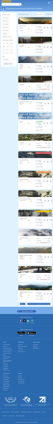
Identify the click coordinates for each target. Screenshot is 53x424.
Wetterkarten (21, 340)
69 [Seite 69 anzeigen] (40, 302)
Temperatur (20, 346)
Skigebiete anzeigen (8, 62)
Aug (7, 48)
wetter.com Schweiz (7, 350)
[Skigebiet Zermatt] (35, 121)
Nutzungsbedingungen (20, 414)
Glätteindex (20, 376)
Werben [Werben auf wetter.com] (4, 353)
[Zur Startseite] (6, 1)
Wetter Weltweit (6, 384)
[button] (12, 58)
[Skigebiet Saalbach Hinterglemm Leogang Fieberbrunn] (35, 254)
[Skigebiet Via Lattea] (35, 82)
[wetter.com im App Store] (31, 332)
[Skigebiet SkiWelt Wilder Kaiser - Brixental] (35, 291)
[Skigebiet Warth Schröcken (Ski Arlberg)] (35, 198)
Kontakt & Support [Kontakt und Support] (36, 410)
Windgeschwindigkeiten (22, 344)
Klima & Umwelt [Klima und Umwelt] (21, 381)
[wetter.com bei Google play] (21, 332)
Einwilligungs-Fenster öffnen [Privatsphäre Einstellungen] (26, 410)
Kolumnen (5, 344)
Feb (7, 41)
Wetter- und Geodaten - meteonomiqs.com (7, 359)
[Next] (45, 302)
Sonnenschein (20, 348)
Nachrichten (5, 374)
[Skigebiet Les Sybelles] (35, 140)
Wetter (4, 340)
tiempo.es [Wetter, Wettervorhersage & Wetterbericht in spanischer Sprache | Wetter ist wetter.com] (5, 361)
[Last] (48, 302)
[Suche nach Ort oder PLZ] (23, 1)
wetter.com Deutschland (7, 348)
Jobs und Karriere (6, 410)
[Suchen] (31, 1)
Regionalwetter (6, 381)
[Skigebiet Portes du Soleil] (35, 25)
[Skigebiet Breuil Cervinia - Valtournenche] (35, 101)
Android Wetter (36, 346)
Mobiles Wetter (36, 340)
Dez (11, 51)
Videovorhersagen (6, 343)
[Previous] (24, 302)
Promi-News (5, 388)
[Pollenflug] (49, 2)
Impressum (43, 410)
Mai (8, 45)
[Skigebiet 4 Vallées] (35, 64)
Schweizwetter (6, 377)
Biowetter (20, 374)
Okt (4, 51)
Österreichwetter (6, 379)
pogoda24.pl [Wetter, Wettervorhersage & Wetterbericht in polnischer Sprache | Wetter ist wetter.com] (5, 366)
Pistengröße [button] (48, 12)
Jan (4, 41)
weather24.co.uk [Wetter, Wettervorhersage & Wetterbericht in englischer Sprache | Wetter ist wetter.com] (6, 368)
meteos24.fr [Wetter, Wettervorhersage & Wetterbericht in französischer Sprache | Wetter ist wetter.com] (5, 363)
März (11, 41)
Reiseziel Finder (21, 377)
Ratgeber (20, 371)
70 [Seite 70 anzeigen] (43, 302)
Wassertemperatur (21, 350)
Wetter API (5, 357)
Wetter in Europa (6, 383)
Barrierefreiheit (12, 414)
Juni (11, 45)
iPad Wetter (35, 344)
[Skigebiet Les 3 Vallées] (35, 44)
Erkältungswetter (21, 379)
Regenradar (20, 343)
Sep (11, 48)
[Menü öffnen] (51, 1)
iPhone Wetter (35, 343)
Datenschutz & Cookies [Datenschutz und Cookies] (15, 410)
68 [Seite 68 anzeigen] (38, 302)
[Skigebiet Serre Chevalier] (35, 273)
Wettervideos (6, 371)
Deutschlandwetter (6, 376)
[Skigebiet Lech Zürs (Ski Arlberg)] (35, 178)
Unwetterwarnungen (7, 346)
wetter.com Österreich (7, 351)
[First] (21, 302)
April (4, 45)
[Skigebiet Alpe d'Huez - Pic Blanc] (35, 236)
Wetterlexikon (6, 386)
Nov (7, 51)
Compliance (5, 414)
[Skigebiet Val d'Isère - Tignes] (35, 217)
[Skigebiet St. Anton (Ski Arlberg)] (35, 159)
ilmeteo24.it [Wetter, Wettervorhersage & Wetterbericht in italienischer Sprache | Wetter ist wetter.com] (5, 365)
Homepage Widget (6, 355)
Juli (3, 48)
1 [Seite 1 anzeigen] (26, 302)
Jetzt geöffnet (40, 12)
